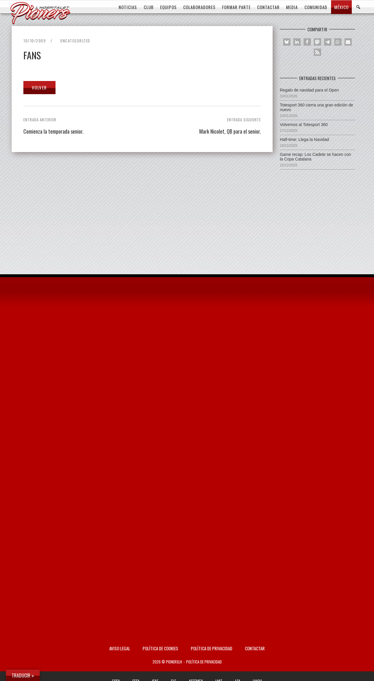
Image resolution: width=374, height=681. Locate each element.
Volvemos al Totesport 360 (304, 124)
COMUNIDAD (315, 7)
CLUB (149, 7)
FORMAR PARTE (236, 7)
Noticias (128, 7)
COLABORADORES (199, 7)
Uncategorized (75, 41)
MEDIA (292, 7)
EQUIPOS (168, 7)
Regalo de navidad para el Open (309, 90)
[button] (286, 42)
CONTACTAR (268, 7)
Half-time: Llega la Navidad (304, 139)
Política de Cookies (160, 648)
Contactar (255, 648)
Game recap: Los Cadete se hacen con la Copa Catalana (315, 156)
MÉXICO (341, 7)
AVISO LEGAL (119, 648)
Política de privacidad (211, 648)
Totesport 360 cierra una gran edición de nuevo (316, 107)
